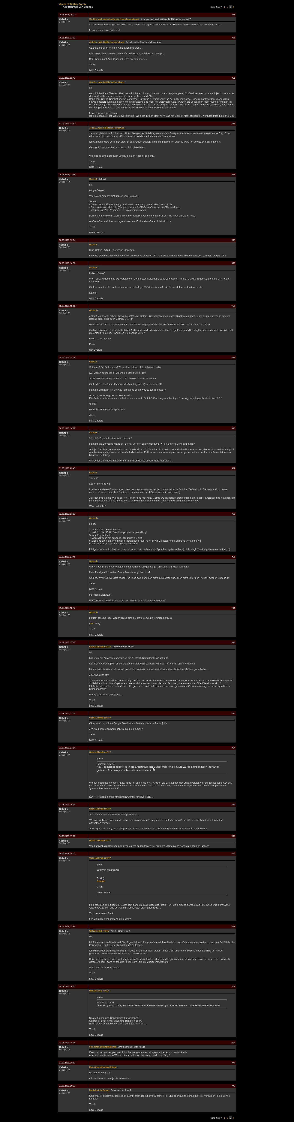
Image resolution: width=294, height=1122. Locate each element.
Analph (101, 881)
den (92, 623)
